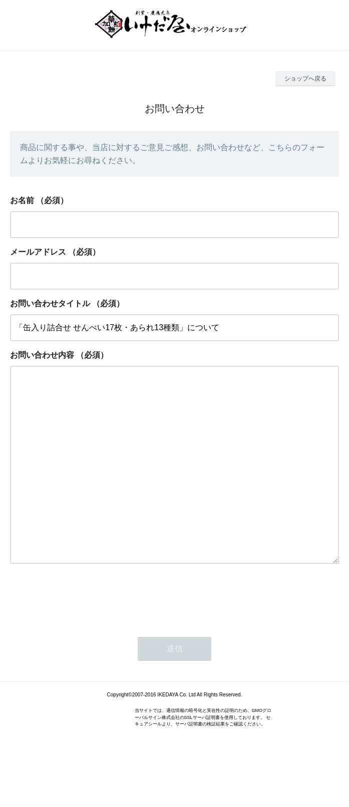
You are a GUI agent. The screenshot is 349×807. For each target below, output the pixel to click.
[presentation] (86, 637)
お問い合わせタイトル (50, 303)
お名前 (22, 200)
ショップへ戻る (305, 78)
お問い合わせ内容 (42, 355)
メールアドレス (38, 252)
